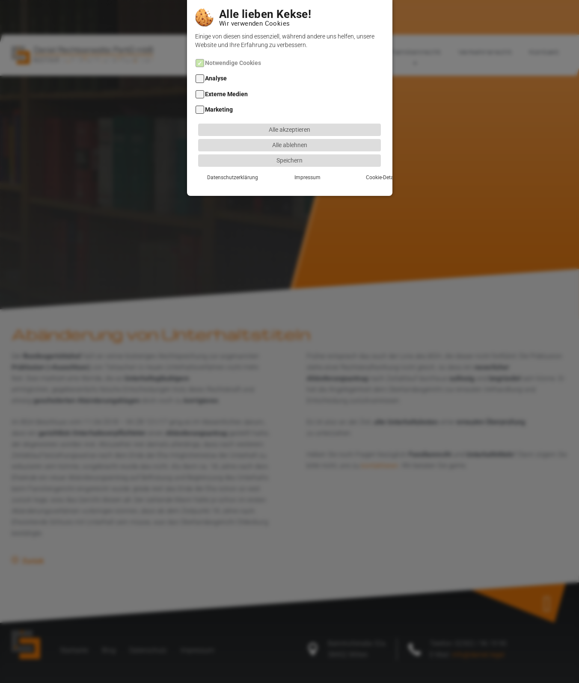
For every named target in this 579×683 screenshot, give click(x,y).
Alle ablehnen (289, 134)
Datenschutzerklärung (226, 166)
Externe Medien (226, 83)
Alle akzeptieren (289, 119)
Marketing (219, 99)
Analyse (216, 68)
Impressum (289, 166)
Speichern (289, 149)
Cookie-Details (352, 166)
